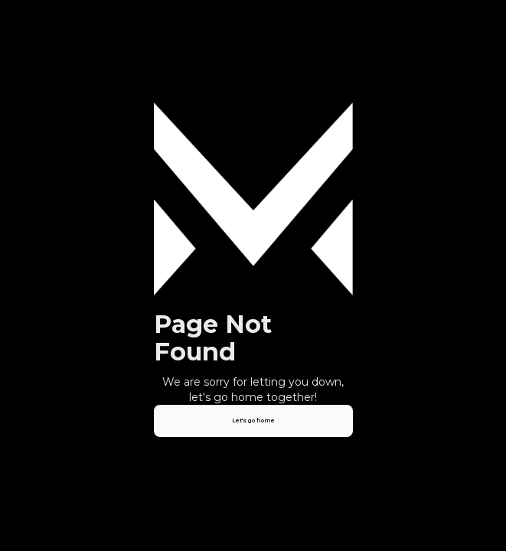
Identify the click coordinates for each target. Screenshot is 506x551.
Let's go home (253, 420)
